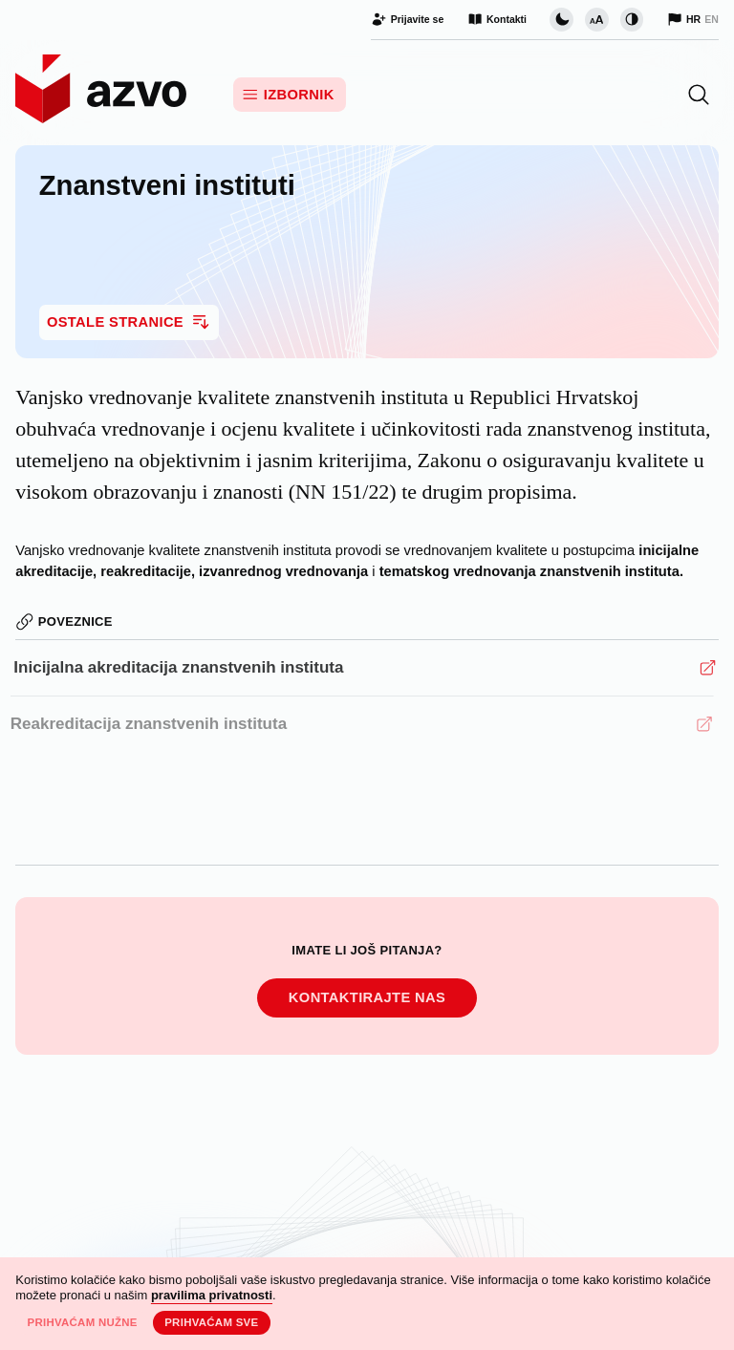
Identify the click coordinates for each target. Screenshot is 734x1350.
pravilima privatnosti (211, 1295)
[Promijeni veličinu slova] (596, 19)
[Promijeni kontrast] (631, 19)
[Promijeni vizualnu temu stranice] (561, 19)
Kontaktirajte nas (367, 998)
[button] (698, 94)
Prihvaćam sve (211, 1322)
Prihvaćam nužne (82, 1322)
